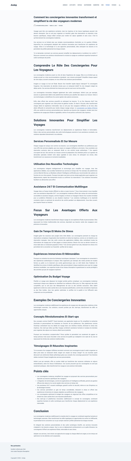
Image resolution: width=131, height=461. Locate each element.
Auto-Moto (72, 5)
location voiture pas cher (18, 449)
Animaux (65, 5)
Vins (102, 5)
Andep (14, 5)
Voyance (114, 5)
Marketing (96, 5)
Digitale (80, 5)
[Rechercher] (119, 5)
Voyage (108, 5)
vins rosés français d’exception (20, 451)
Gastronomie (87, 5)
